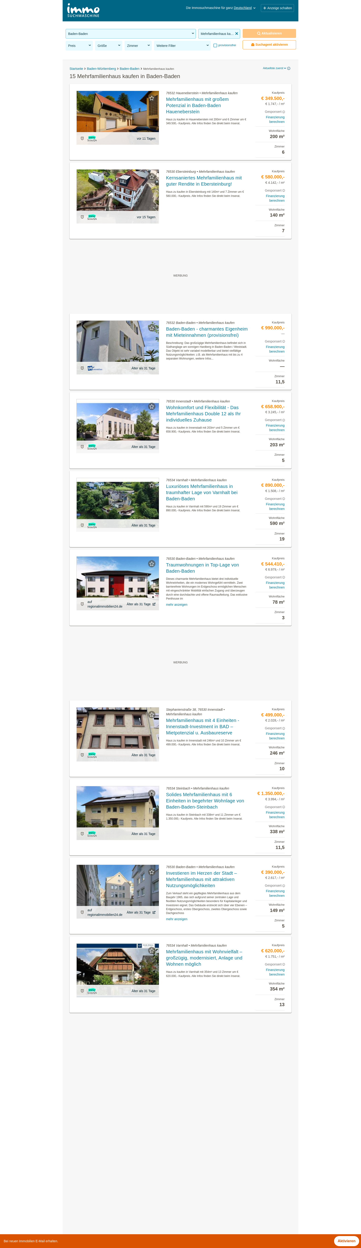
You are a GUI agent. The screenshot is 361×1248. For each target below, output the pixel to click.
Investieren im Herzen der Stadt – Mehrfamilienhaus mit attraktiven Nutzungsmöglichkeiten (201, 879)
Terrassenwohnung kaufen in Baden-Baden (101, 1178)
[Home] (83, 10)
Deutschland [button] (245, 8)
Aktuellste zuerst (275, 68)
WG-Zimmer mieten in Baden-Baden (96, 1168)
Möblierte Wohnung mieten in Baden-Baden (101, 1198)
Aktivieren (346, 1241)
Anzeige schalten (277, 8)
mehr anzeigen (176, 604)
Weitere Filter (183, 45)
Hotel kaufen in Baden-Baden (90, 1208)
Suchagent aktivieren (269, 45)
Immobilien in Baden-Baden (88, 1158)
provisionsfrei (227, 45)
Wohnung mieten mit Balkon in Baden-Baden (103, 1188)
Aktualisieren (269, 33)
